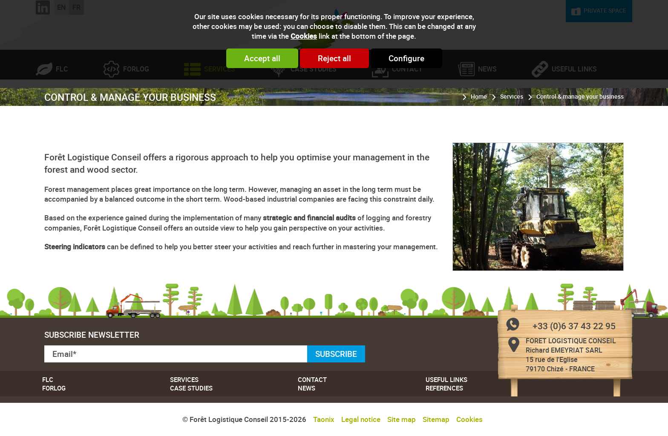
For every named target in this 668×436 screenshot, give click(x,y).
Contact (407, 104)
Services (219, 104)
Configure (406, 58)
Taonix (323, 419)
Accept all (262, 58)
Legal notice (360, 419)
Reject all (334, 58)
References (444, 388)
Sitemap (436, 419)
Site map (401, 419)
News (487, 104)
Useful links (574, 104)
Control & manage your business (580, 132)
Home (479, 132)
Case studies (314, 104)
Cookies (304, 36)
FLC (62, 104)
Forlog (136, 104)
